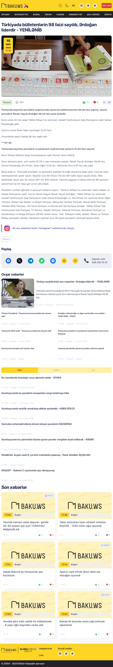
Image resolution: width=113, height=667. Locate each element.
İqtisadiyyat (21, 14)
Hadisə (60, 14)
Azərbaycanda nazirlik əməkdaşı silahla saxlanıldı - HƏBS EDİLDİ (38, 408)
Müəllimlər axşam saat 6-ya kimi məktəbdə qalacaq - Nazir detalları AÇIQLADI (45, 454)
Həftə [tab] (56, 370)
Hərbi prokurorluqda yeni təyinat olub (17, 348)
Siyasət (5, 14)
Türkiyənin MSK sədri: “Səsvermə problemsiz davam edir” (26, 331)
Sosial (36, 14)
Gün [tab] (20, 370)
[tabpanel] (56, 429)
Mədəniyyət (75, 14)
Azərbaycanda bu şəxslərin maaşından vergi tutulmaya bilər (35, 393)
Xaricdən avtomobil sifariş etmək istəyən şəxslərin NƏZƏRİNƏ (36, 424)
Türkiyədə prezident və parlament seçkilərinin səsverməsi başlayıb (83, 332)
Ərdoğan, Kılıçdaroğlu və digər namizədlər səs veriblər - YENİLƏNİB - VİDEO (82, 314)
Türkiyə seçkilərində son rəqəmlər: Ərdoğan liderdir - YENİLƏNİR (73, 281)
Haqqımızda (45, 648)
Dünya (108, 14)
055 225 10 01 (99, 262)
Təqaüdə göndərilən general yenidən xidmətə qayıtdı (81, 348)
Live (106, 5)
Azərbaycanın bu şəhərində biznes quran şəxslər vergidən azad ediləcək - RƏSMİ (47, 439)
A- (104, 102)
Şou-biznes (93, 14)
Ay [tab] (93, 370)
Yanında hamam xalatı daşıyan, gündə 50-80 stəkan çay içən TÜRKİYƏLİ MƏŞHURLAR (25, 526)
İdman (48, 14)
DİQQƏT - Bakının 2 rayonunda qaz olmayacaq (28, 470)
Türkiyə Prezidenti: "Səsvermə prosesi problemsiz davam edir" (26, 314)
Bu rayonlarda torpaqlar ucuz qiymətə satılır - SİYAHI (31, 377)
